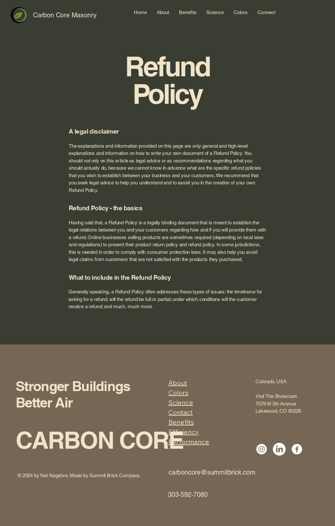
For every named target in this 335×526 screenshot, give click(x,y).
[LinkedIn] (279, 449)
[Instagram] (261, 449)
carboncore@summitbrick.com (212, 472)
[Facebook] (297, 449)
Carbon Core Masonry (65, 15)
